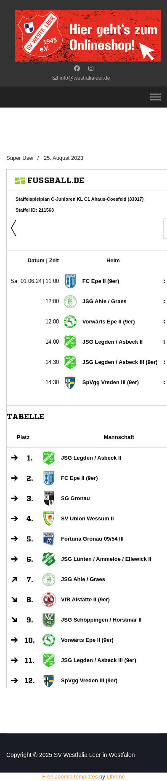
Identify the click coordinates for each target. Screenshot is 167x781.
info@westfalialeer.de (85, 78)
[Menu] (155, 97)
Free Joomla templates (70, 776)
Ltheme (115, 776)
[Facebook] (77, 68)
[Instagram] (90, 68)
